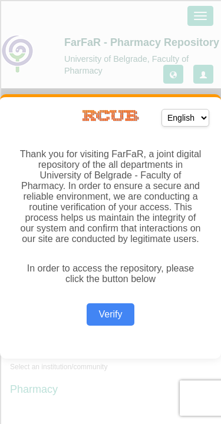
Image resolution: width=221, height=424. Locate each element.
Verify (110, 314)
